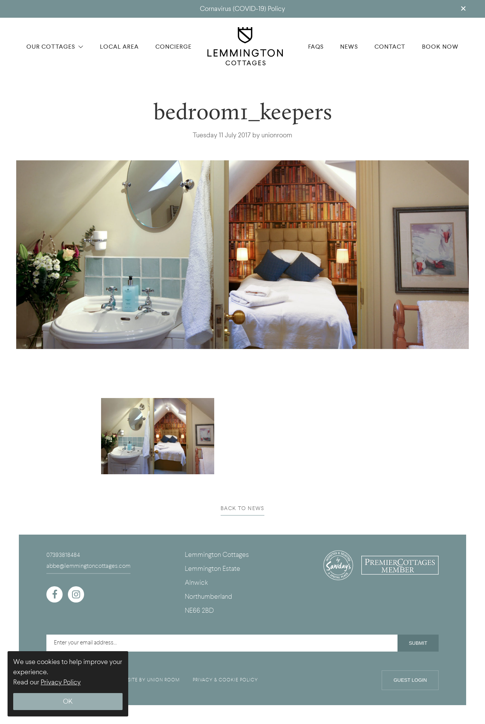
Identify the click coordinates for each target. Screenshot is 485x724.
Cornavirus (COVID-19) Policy (242, 9)
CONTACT (389, 46)
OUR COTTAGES (54, 46)
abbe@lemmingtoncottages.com (88, 566)
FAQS (316, 46)
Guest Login (410, 680)
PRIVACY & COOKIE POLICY (225, 679)
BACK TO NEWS (242, 508)
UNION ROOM (163, 679)
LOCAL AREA (119, 46)
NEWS (349, 46)
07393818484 (63, 555)
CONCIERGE (173, 46)
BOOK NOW (440, 46)
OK (68, 702)
